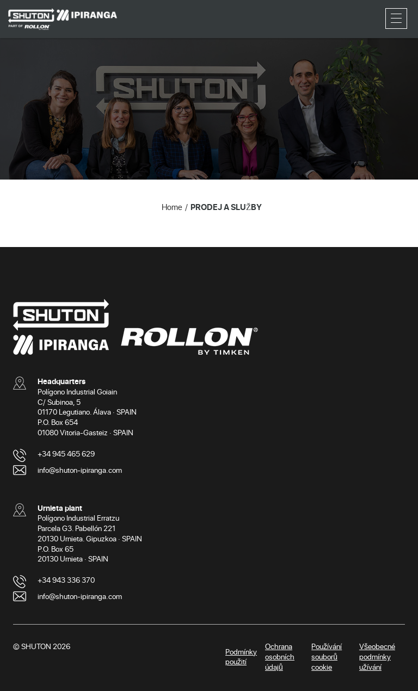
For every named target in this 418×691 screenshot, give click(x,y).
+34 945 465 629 (66, 453)
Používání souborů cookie (326, 656)
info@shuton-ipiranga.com (80, 470)
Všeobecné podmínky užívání (377, 656)
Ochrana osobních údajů (279, 656)
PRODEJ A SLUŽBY (226, 206)
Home (172, 206)
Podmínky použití (241, 656)
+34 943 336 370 (66, 580)
